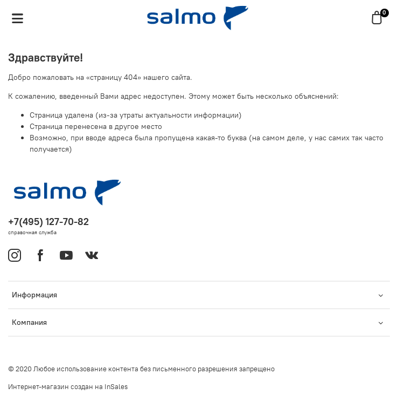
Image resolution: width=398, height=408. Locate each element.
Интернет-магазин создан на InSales (68, 387)
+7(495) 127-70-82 (48, 221)
